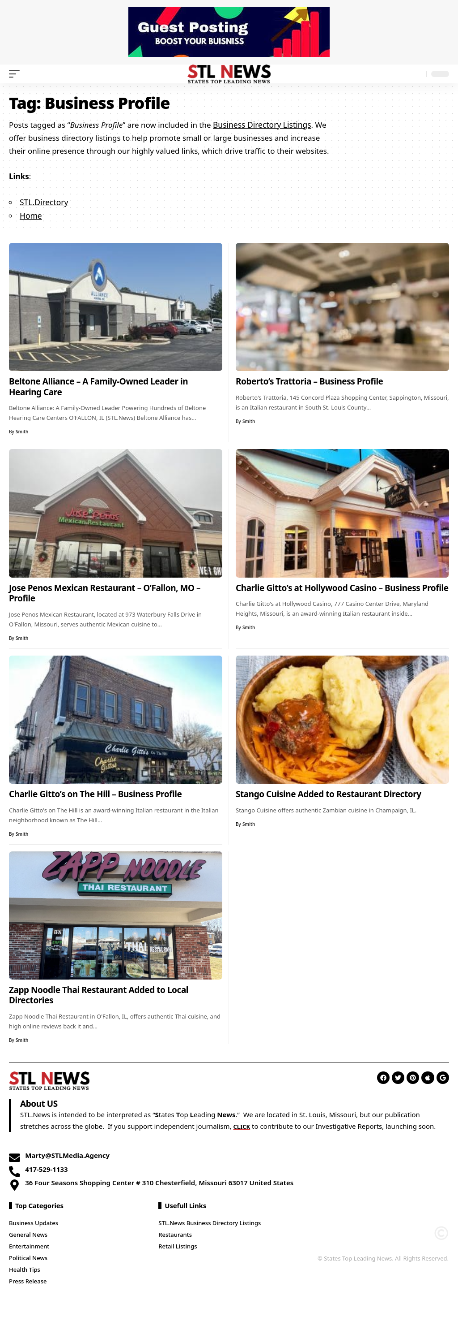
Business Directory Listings (261, 124)
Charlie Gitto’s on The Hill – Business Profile (95, 793)
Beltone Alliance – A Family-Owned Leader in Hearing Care (98, 385)
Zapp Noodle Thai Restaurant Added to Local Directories (98, 994)
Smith (22, 430)
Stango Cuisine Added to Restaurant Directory (328, 793)
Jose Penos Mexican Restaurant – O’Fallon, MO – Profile (104, 592)
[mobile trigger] (16, 74)
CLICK (243, 1124)
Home (30, 214)
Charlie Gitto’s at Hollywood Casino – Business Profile (342, 586)
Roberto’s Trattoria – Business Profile (309, 380)
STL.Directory (43, 201)
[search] (417, 73)
